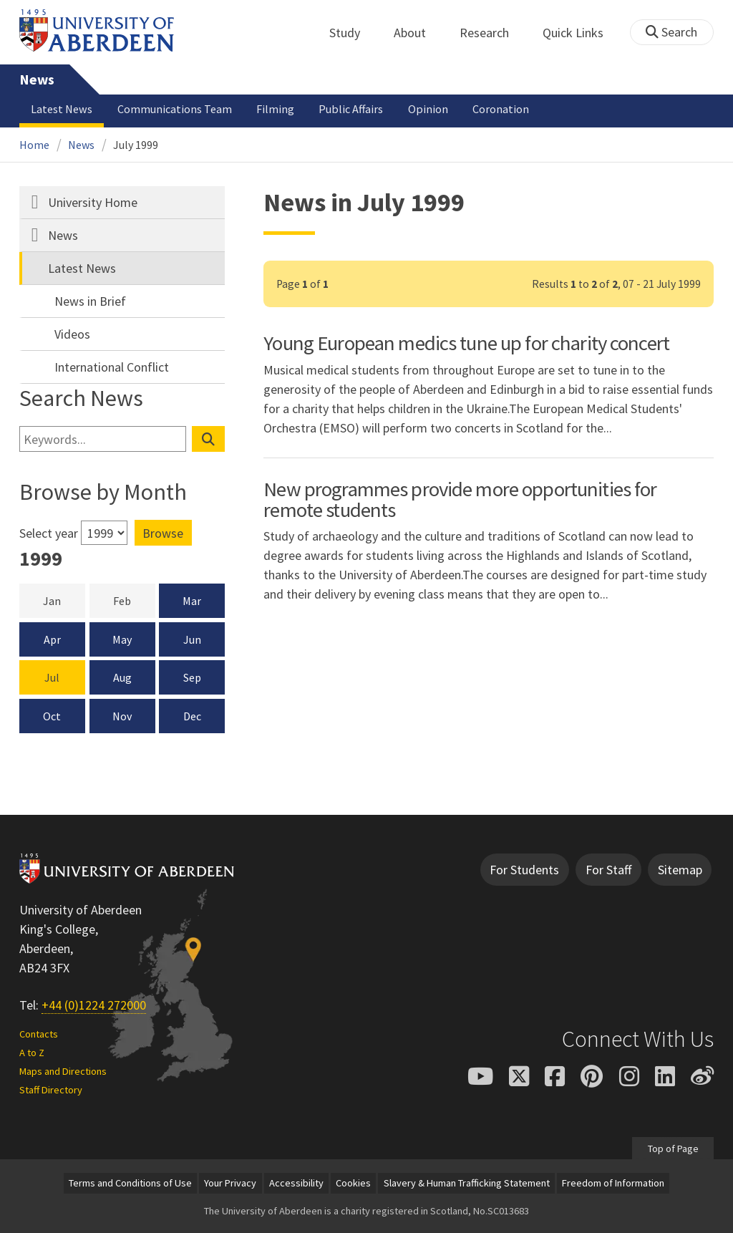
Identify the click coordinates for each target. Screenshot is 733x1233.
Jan (63, 600)
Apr (52, 639)
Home (34, 144)
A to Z (31, 1052)
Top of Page (672, 1147)
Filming (275, 109)
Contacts (38, 1034)
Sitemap (680, 869)
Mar (192, 601)
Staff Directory (50, 1089)
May (122, 639)
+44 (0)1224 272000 (94, 1005)
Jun (192, 639)
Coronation (500, 109)
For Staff (608, 869)
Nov (122, 716)
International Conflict (111, 367)
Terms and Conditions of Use (130, 1182)
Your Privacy (230, 1182)
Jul (51, 677)
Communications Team (174, 109)
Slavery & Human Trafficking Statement (467, 1182)
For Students (524, 869)
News (36, 79)
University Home (92, 202)
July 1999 (135, 144)
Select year (48, 533)
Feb (134, 600)
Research (492, 32)
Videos (72, 334)
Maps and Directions (63, 1071)
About (418, 32)
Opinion (428, 109)
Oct (52, 716)
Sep (192, 677)
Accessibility (296, 1182)
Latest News (61, 109)
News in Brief (90, 301)
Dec (192, 716)
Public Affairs (351, 109)
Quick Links (581, 32)
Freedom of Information (613, 1182)
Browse (162, 533)
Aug (122, 677)
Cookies (353, 1182)
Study (352, 32)
